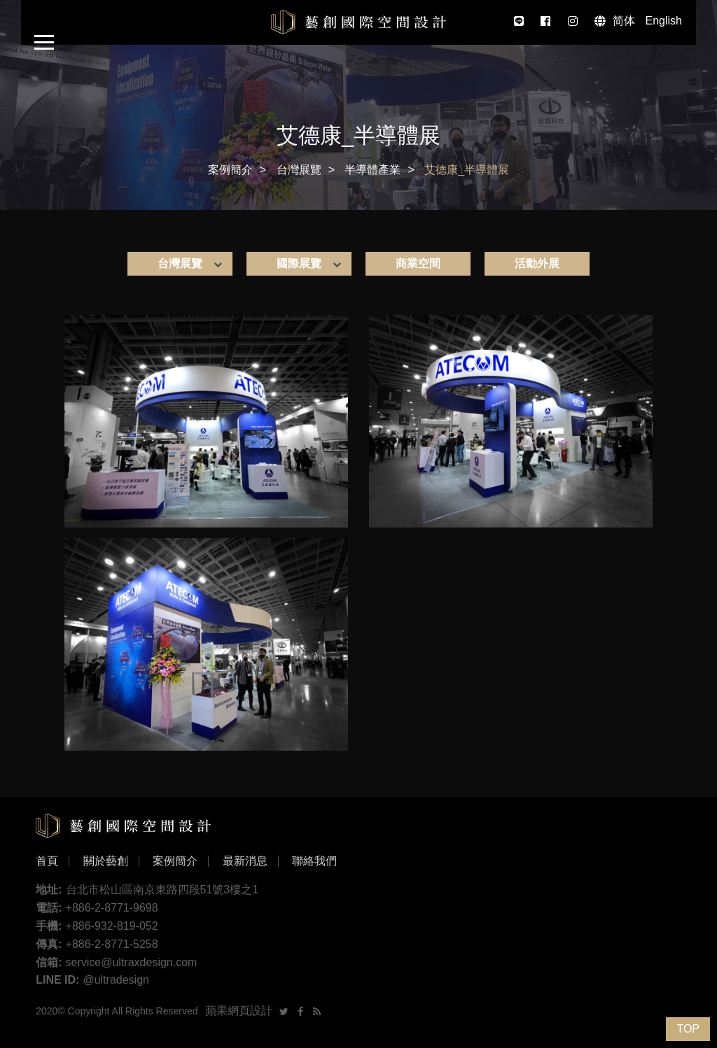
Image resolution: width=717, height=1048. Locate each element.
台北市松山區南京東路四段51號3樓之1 (162, 889)
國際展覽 (299, 263)
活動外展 (537, 263)
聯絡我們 (314, 861)
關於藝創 (105, 861)
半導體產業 (372, 170)
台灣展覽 (299, 170)
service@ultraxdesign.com (131, 962)
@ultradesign (116, 980)
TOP (687, 1029)
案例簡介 (230, 170)
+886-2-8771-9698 (112, 908)
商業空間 (418, 263)
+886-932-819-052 (112, 926)
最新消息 (245, 861)
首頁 (47, 861)
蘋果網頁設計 (238, 1011)
